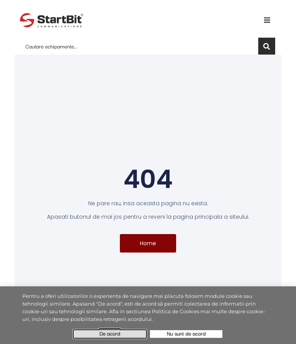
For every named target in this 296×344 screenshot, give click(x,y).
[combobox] (138, 46)
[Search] (266, 46)
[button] (267, 20)
